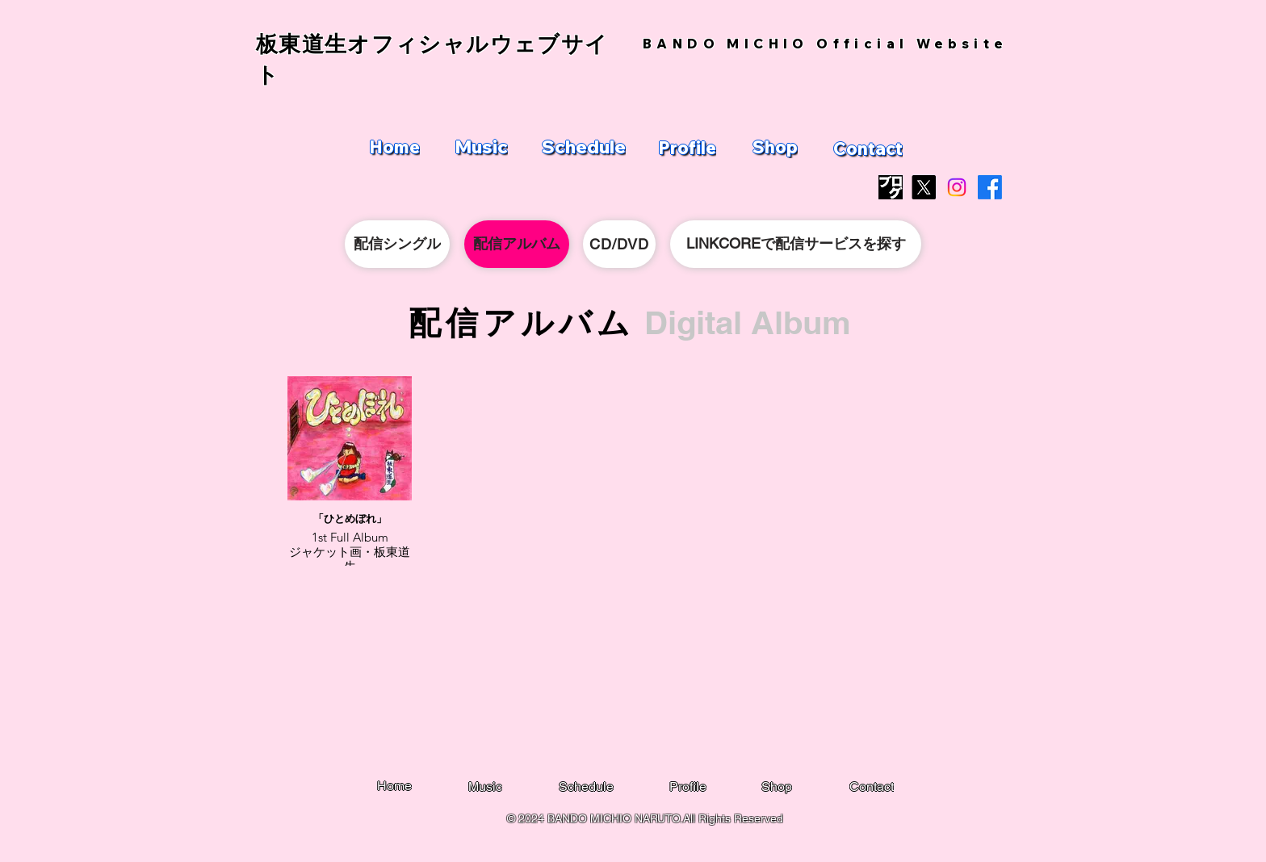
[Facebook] (990, 187)
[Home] (394, 147)
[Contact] (868, 148)
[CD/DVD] (619, 244)
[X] (924, 187)
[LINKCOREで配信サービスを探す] (795, 244)
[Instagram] (957, 187)
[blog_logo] (890, 187)
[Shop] (775, 147)
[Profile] (687, 148)
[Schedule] (583, 147)
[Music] (481, 147)
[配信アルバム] (516, 244)
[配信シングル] (397, 244)
